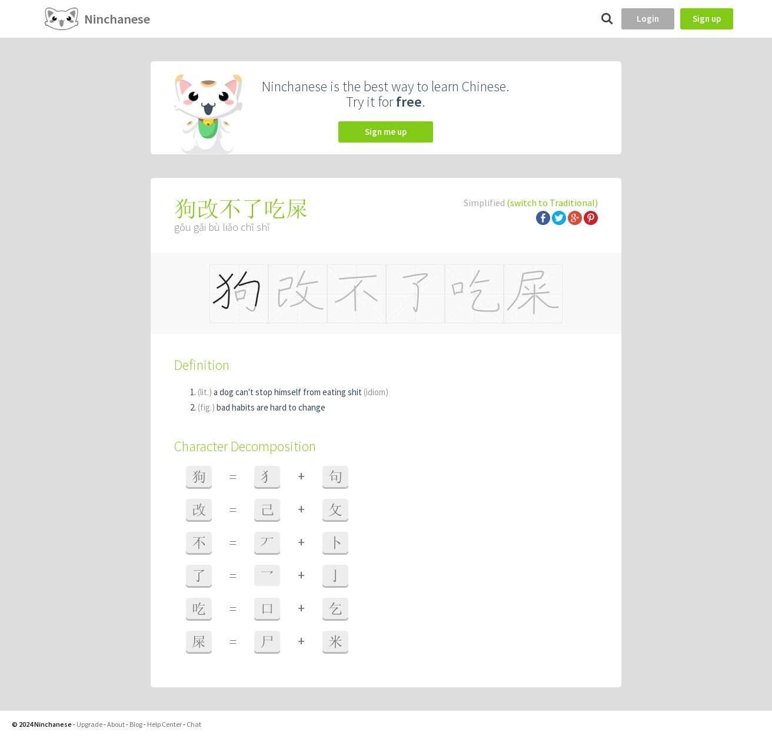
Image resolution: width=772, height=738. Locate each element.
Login (648, 18)
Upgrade (89, 724)
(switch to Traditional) (552, 203)
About (116, 724)
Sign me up (386, 131)
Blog (135, 724)
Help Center (164, 724)
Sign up (707, 18)
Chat (194, 724)
